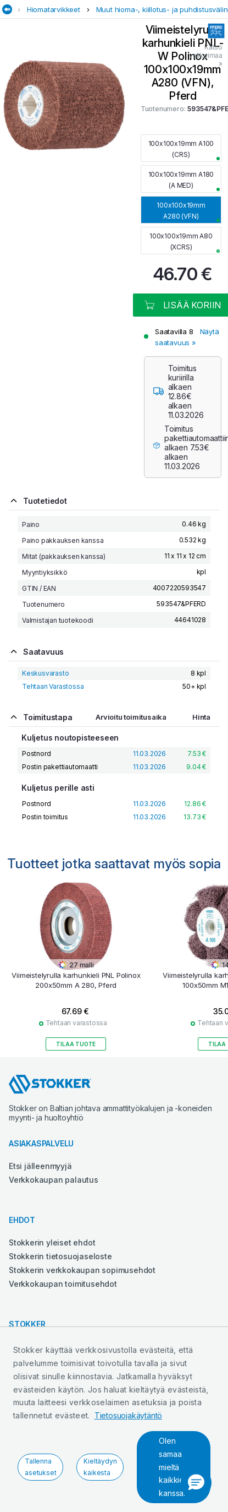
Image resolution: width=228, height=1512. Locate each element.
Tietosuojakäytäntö (128, 1415)
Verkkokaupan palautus (53, 1179)
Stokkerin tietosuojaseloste (60, 1256)
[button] (196, 1482)
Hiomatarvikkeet (53, 9)
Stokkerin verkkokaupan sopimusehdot (82, 1270)
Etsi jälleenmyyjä (40, 1166)
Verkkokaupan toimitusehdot (63, 1283)
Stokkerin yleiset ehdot (52, 1242)
